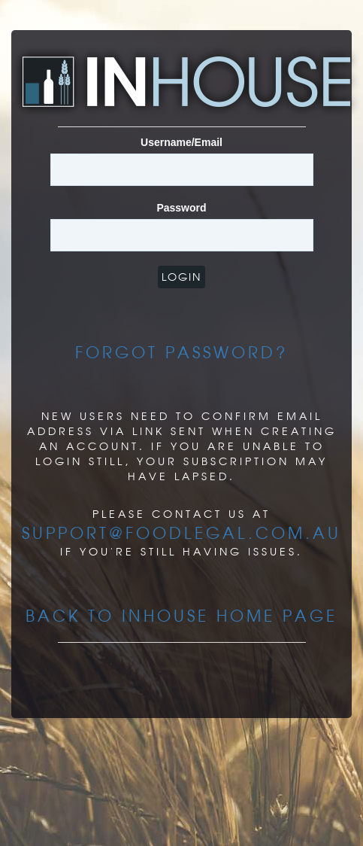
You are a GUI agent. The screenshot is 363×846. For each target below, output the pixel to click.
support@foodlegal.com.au (181, 533)
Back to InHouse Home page (181, 615)
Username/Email (181, 142)
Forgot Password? (181, 352)
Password (181, 208)
